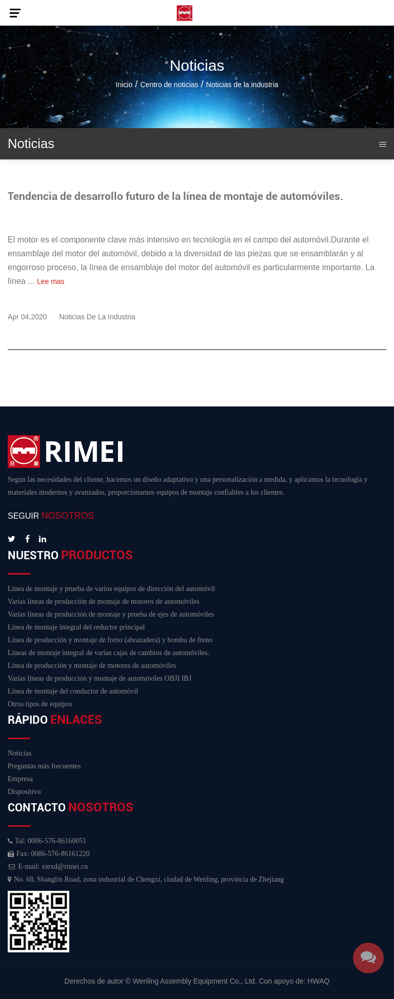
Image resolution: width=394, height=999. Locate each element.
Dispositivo (24, 792)
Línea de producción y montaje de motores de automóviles (92, 665)
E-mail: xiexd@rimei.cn (48, 866)
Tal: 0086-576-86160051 (47, 841)
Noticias (20, 753)
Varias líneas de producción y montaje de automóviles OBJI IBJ (99, 678)
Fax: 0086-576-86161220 (49, 854)
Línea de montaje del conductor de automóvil (73, 691)
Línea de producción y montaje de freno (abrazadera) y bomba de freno (110, 640)
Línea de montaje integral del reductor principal (76, 627)
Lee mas (51, 281)
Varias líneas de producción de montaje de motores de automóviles (104, 601)
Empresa (20, 779)
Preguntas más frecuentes (44, 766)
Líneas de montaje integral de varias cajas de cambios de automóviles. (108, 653)
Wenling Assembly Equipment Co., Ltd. (195, 981)
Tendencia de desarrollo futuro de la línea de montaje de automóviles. (175, 196)
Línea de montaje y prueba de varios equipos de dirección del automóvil (111, 589)
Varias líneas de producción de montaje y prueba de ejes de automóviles (111, 614)
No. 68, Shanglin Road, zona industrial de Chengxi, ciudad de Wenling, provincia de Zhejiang (146, 879)
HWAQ (318, 981)
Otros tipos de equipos (40, 704)
